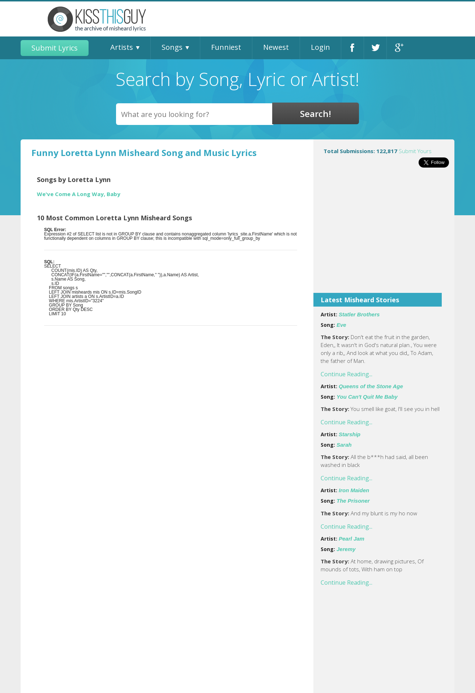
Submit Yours (415, 151)
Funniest (226, 47)
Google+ (398, 47)
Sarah (344, 445)
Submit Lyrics (54, 48)
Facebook (352, 47)
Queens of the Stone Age (371, 386)
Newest (276, 47)
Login (320, 47)
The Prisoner (353, 501)
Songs (172, 47)
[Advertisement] (384, 235)
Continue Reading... (346, 374)
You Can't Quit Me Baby (367, 397)
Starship (349, 434)
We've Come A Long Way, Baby (78, 194)
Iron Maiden (354, 490)
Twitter (375, 47)
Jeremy (346, 549)
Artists (121, 47)
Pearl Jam (351, 539)
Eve (341, 325)
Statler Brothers (359, 314)
